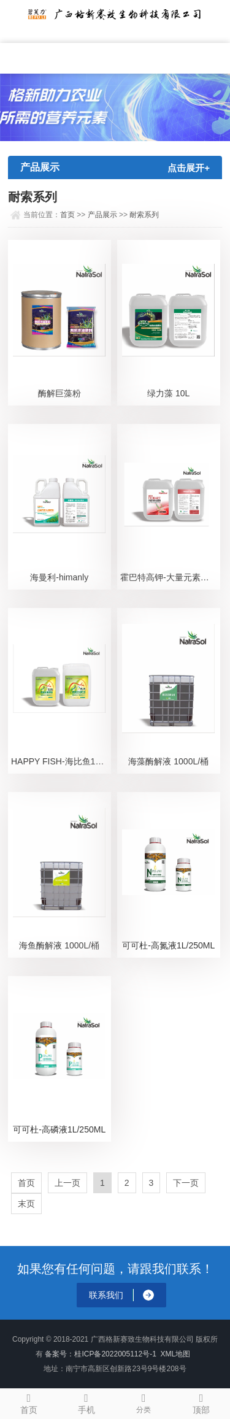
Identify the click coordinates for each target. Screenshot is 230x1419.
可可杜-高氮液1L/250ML (168, 945)
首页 (67, 214)
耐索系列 (144, 214)
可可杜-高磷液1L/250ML (59, 1129)
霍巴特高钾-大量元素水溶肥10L (170, 577)
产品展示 (102, 214)
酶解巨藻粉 (59, 393)
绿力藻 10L (168, 393)
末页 (26, 1204)
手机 (86, 1402)
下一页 (186, 1183)
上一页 (67, 1183)
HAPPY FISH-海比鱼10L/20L (61, 761)
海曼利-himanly (59, 577)
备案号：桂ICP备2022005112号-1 (100, 1354)
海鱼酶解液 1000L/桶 (59, 945)
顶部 (201, 1402)
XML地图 (176, 1354)
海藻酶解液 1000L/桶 (168, 761)
